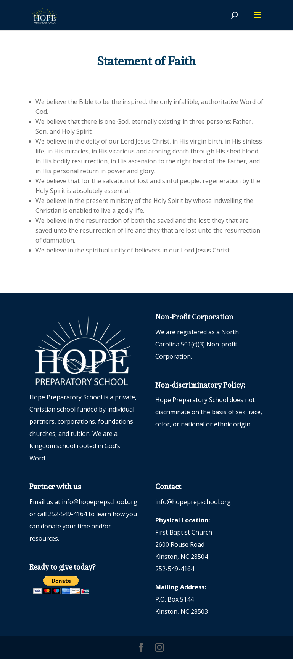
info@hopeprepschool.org (99, 502)
